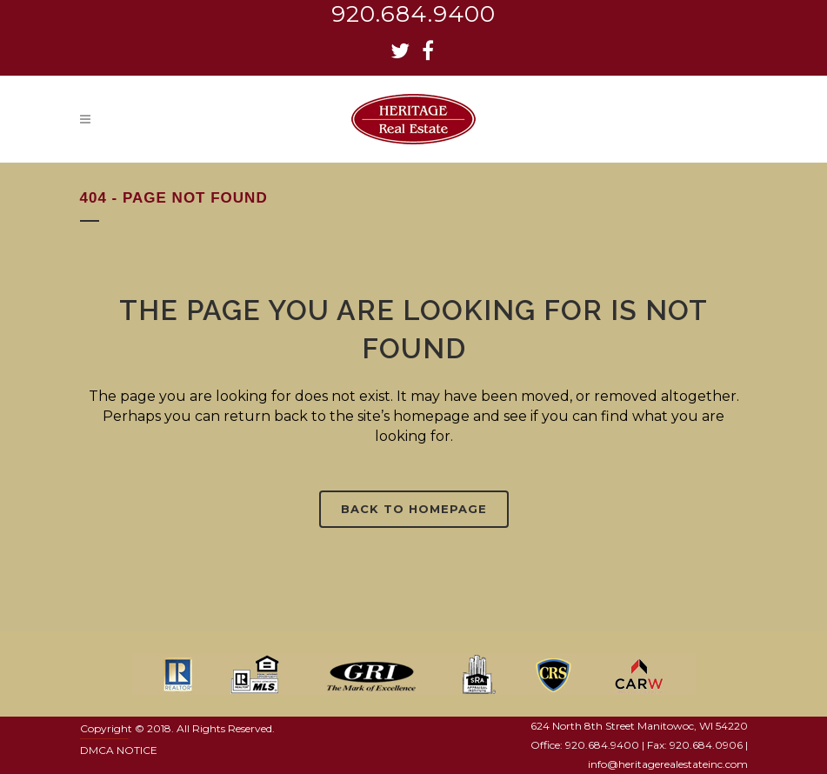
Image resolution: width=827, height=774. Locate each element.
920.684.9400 (413, 14)
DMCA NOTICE (118, 750)
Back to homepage (414, 509)
